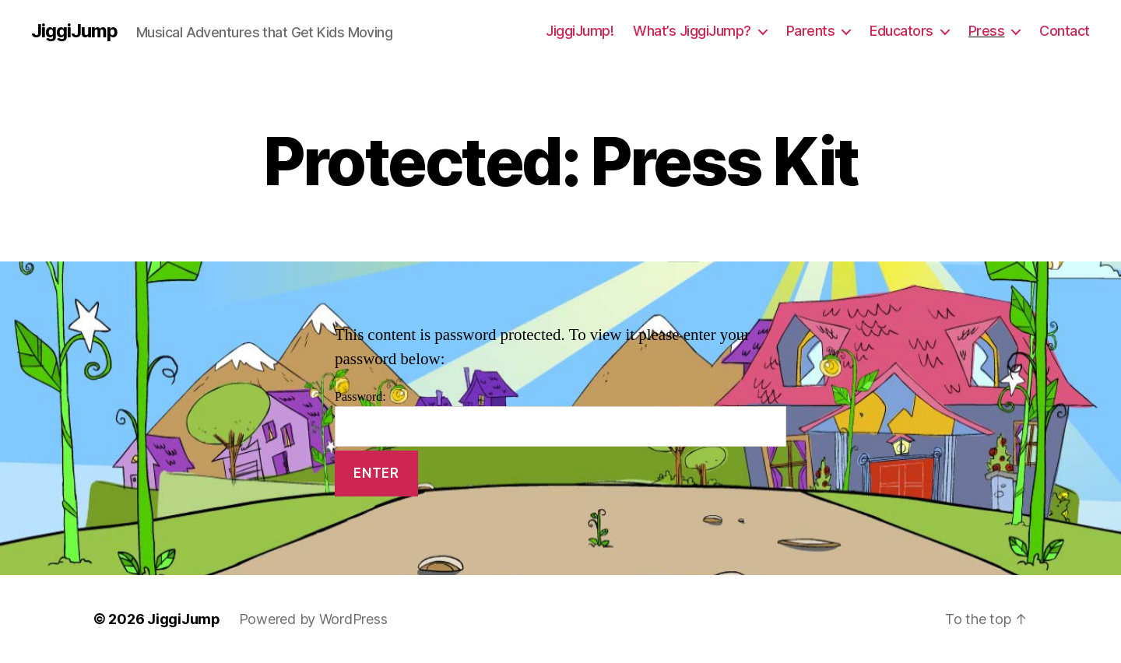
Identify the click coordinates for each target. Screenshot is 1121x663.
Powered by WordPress (313, 619)
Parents (810, 31)
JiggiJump (74, 31)
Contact (1064, 31)
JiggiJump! (579, 31)
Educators (901, 31)
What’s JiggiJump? (692, 31)
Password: (560, 418)
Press (986, 31)
